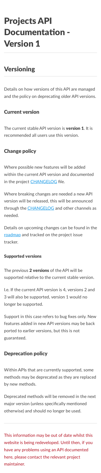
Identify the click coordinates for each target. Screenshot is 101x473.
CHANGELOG (43, 182)
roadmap (12, 235)
